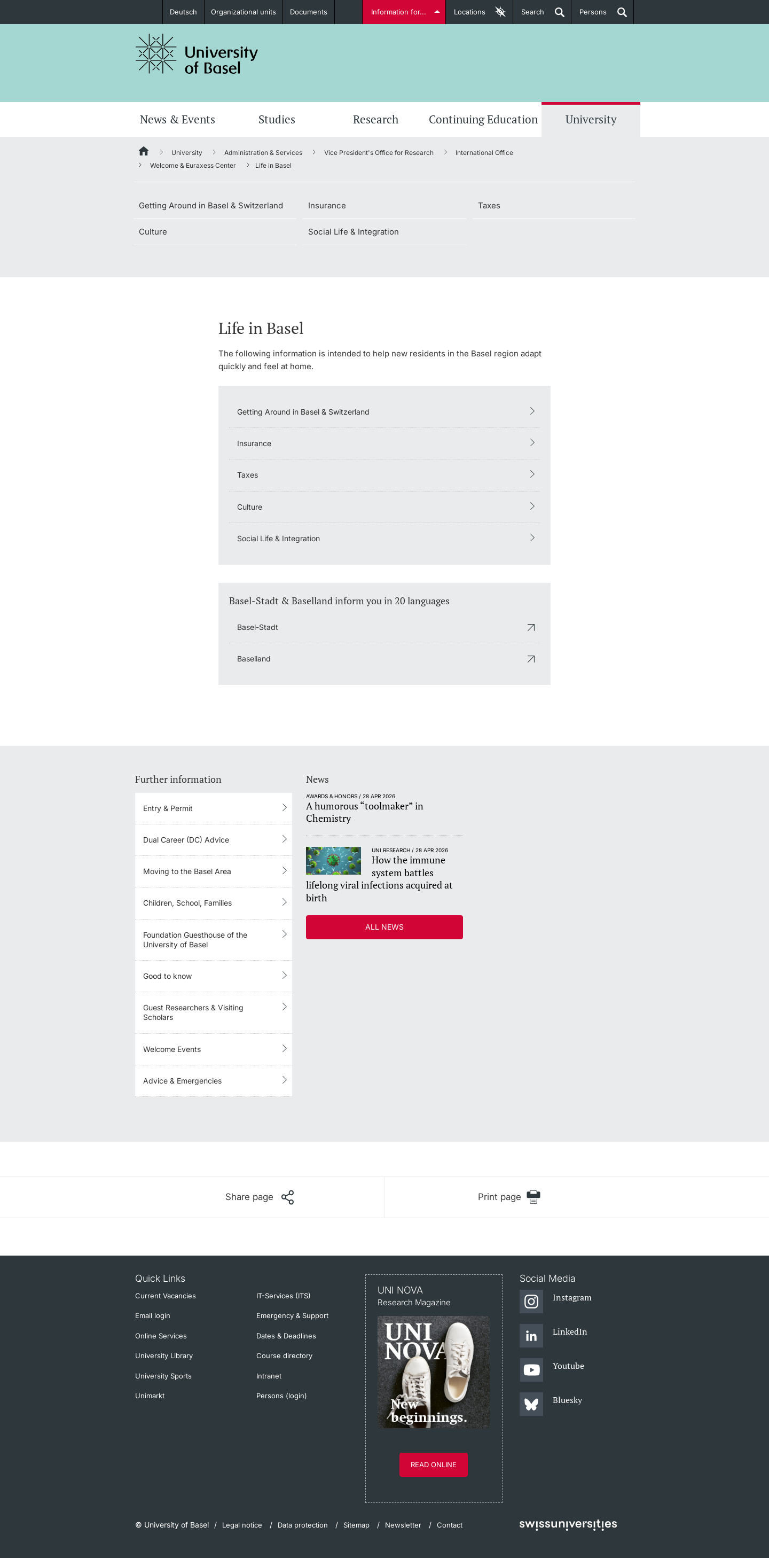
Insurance (327, 205)
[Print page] (509, 1197)
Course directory (284, 1355)
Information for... (398, 11)
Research (375, 119)
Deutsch (183, 11)
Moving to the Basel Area (187, 871)
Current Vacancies (165, 1295)
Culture (153, 232)
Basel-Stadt (257, 627)
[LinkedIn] (553, 1336)
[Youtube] (552, 1370)
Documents (308, 11)
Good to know (167, 975)
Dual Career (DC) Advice (186, 839)
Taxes (489, 205)
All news (384, 926)
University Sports (163, 1376)
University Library (164, 1355)
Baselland (254, 658)
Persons (589, 15)
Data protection (303, 1525)
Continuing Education (483, 119)
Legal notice (242, 1525)
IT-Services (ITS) (283, 1295)
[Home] (144, 152)
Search (528, 15)
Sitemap (356, 1525)
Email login (152, 1315)
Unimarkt (149, 1395)
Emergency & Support (292, 1315)
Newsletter (403, 1525)
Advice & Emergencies (182, 1080)
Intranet (268, 1376)
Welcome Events (172, 1049)
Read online (434, 1464)
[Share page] (259, 1197)
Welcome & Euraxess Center (193, 165)
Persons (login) (281, 1395)
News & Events (177, 119)
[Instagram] (556, 1302)
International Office (484, 153)
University (591, 119)
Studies (276, 119)
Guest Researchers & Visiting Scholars (193, 1012)
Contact (449, 1525)
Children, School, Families (187, 902)
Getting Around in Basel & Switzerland (211, 205)
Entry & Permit (168, 808)
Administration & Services (263, 153)
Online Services (161, 1335)
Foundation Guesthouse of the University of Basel (195, 939)
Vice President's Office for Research (379, 153)
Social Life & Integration (353, 232)
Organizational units (243, 11)
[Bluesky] (551, 1404)
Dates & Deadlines (286, 1335)
